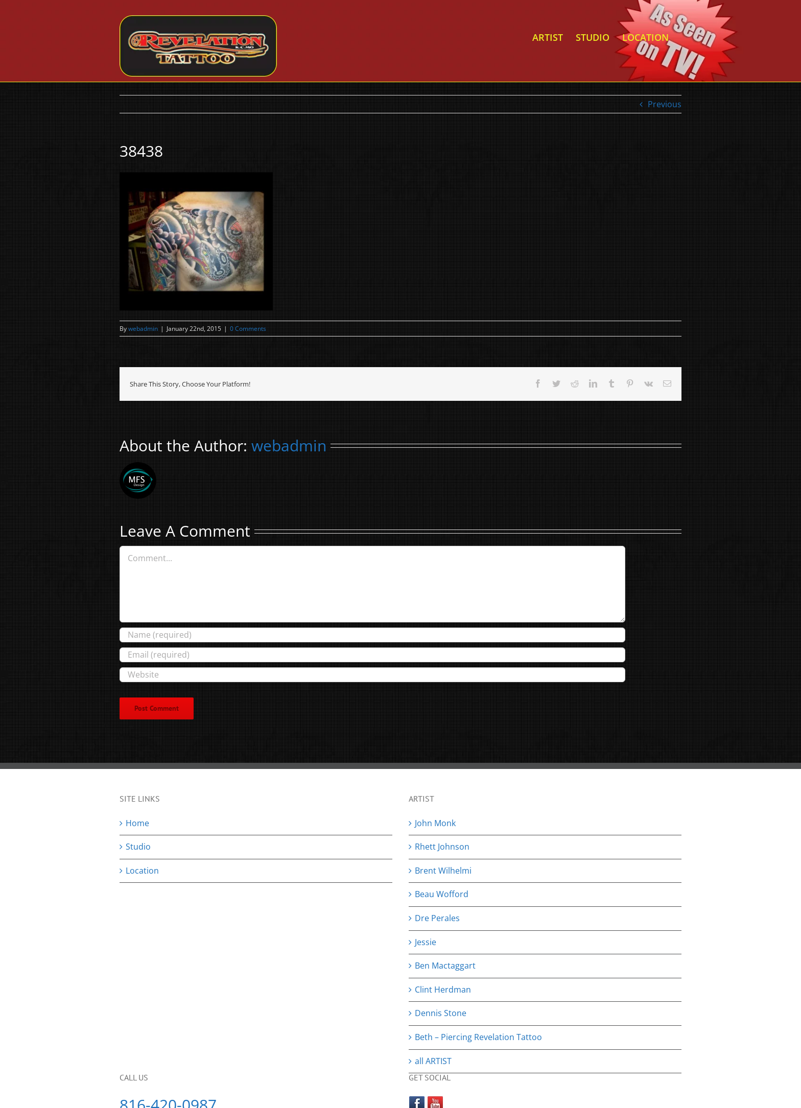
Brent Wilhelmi (443, 870)
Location (142, 870)
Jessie (425, 942)
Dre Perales (437, 918)
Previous (664, 104)
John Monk (435, 823)
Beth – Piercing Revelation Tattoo (478, 1037)
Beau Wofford (441, 894)
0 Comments (248, 328)
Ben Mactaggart (445, 965)
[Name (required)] (372, 635)
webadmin (143, 328)
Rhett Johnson (442, 846)
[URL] (372, 674)
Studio (138, 846)
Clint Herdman (443, 989)
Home (137, 823)
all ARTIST (433, 1061)
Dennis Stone (440, 1013)
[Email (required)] (372, 654)
